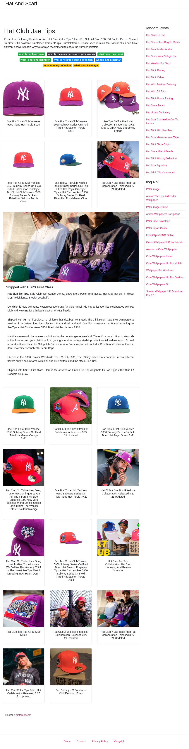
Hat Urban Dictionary (158, 112)
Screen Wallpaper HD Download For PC (164, 293)
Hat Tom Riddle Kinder (159, 49)
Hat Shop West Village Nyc (161, 56)
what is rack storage (86, 65)
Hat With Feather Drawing (161, 84)
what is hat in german (108, 59)
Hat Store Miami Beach (159, 151)
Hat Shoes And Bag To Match (163, 42)
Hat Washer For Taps (158, 63)
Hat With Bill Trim (156, 91)
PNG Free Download (158, 221)
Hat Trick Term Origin (158, 144)
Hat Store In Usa (155, 35)
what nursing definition (57, 65)
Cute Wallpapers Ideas (159, 256)
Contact (81, 741)
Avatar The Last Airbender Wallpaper (161, 198)
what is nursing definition (35, 59)
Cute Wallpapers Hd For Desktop (165, 277)
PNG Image (153, 189)
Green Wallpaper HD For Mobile (164, 242)
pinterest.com (23, 715)
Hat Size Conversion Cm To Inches (162, 121)
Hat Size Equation (156, 165)
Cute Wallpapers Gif (157, 284)
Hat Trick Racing (155, 70)
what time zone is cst (110, 54)
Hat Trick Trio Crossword (160, 172)
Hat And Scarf (21, 3)
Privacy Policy (100, 741)
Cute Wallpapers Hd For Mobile (164, 263)
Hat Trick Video (155, 77)
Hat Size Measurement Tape (162, 137)
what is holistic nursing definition (73, 59)
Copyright (119, 741)
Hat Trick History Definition (161, 158)
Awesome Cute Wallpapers (161, 249)
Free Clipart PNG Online (160, 235)
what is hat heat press (31, 54)
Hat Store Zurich (155, 105)
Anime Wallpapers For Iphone (163, 214)
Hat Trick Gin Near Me (159, 130)
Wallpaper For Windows (159, 270)
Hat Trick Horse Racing (159, 98)
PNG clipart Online (157, 228)
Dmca (67, 741)
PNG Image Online (157, 207)
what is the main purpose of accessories (71, 54)
